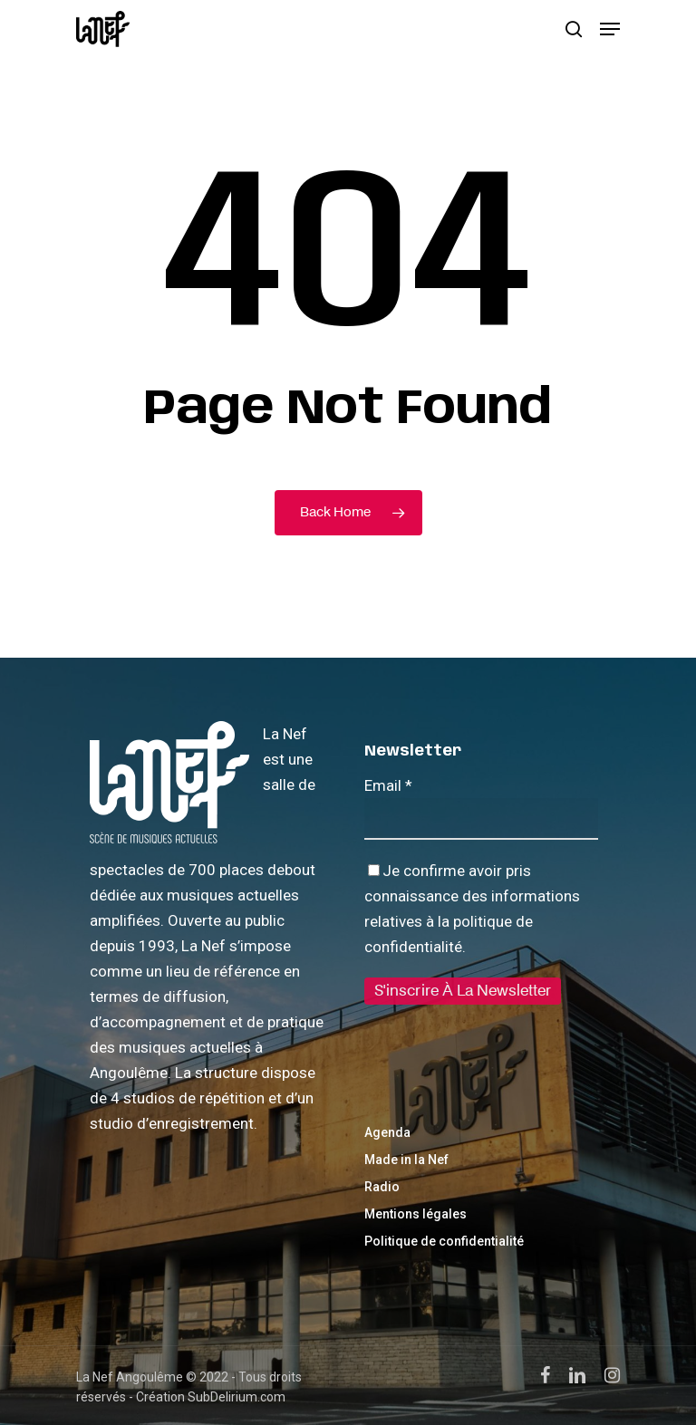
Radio (382, 1186)
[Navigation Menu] (610, 29)
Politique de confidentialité (444, 1241)
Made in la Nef (406, 1159)
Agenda (387, 1132)
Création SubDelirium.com (210, 1397)
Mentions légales (415, 1214)
